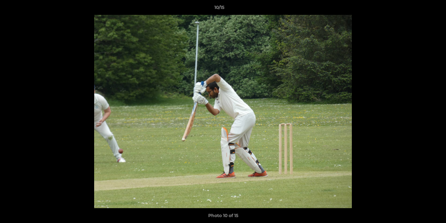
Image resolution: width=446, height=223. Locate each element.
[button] (420, 9)
